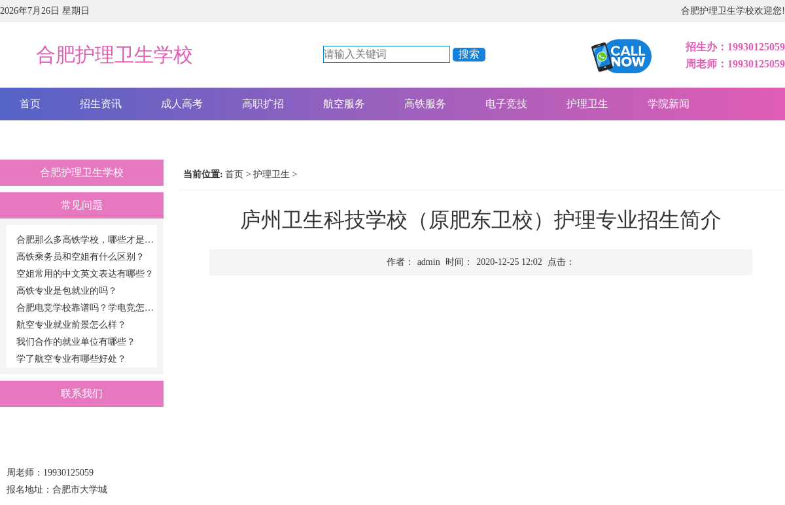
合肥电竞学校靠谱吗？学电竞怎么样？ (86, 308)
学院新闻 (668, 103)
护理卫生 (587, 103)
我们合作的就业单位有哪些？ (75, 342)
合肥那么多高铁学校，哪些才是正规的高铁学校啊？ (86, 240)
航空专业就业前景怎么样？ (71, 325)
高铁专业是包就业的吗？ (66, 291)
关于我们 (40, 136)
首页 (30, 103)
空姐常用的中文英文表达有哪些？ (85, 274)
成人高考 (182, 103)
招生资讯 (101, 103)
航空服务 (344, 103)
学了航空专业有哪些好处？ (71, 359)
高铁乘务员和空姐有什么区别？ (80, 257)
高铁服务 (425, 103)
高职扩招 (263, 103)
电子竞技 (506, 103)
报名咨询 (122, 136)
